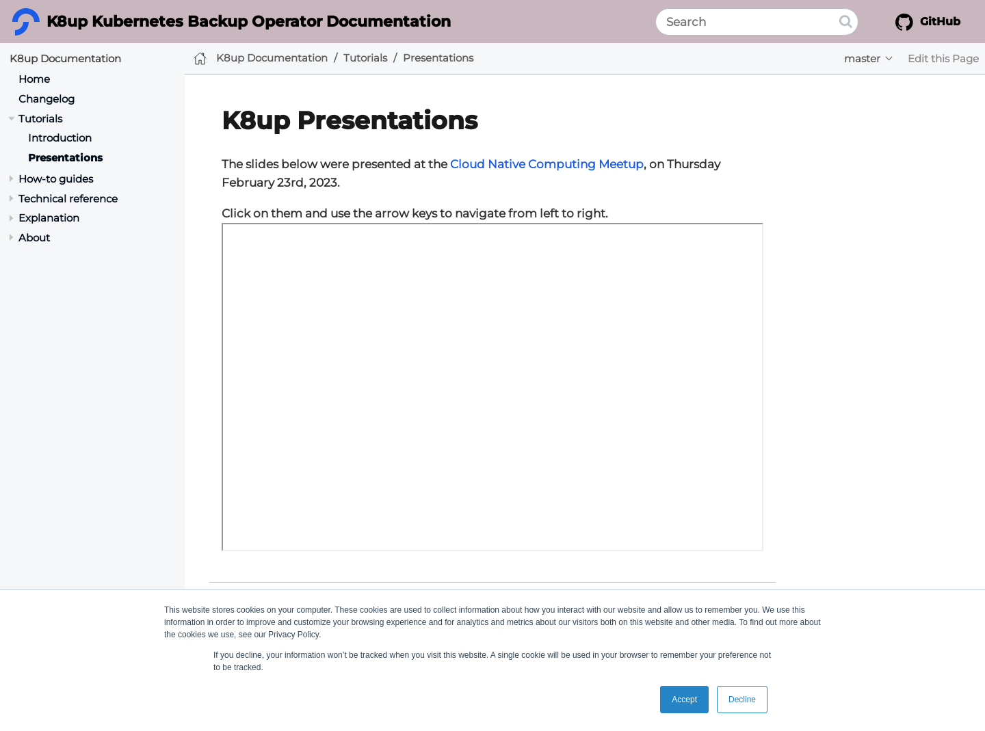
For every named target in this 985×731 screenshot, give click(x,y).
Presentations (65, 157)
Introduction (60, 137)
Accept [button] (684, 699)
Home (34, 78)
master (862, 58)
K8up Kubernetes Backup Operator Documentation (249, 21)
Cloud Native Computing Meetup (547, 164)
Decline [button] (742, 699)
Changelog (46, 98)
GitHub (927, 22)
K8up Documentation (65, 58)
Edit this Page (943, 58)
